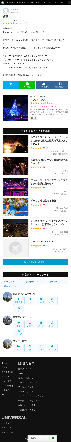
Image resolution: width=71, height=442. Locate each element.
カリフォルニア (25, 369)
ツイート (10, 85)
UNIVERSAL (14, 417)
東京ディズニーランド (24, 294)
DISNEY (26, 363)
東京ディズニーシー (23, 317)
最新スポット (10, 286)
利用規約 (5, 390)
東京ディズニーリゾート (16, 2)
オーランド (6, 427)
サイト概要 (6, 381)
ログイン (62, 2)
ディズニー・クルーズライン (30, 396)
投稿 (54, 2)
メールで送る (44, 85)
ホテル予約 (46, 2)
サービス (52, 347)
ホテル (19, 347)
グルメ (41, 300)
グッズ (19, 309)
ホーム (4, 363)
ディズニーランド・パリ (28, 387)
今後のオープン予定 (27, 405)
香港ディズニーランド (27, 378)
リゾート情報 (20, 341)
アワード (5, 376)
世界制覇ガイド (33, 2)
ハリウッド (6, 423)
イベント (52, 300)
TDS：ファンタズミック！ (13, 20)
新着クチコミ (32, 281)
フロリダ (22, 373)
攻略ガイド (9, 281)
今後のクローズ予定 (27, 410)
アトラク (19, 300)
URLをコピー (60, 85)
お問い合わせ (7, 386)
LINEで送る (27, 85)
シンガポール (7, 432)
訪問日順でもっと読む (34, 262)
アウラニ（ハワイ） (27, 391)
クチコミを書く (8, 372)
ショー (30, 300)
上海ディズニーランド (27, 382)
